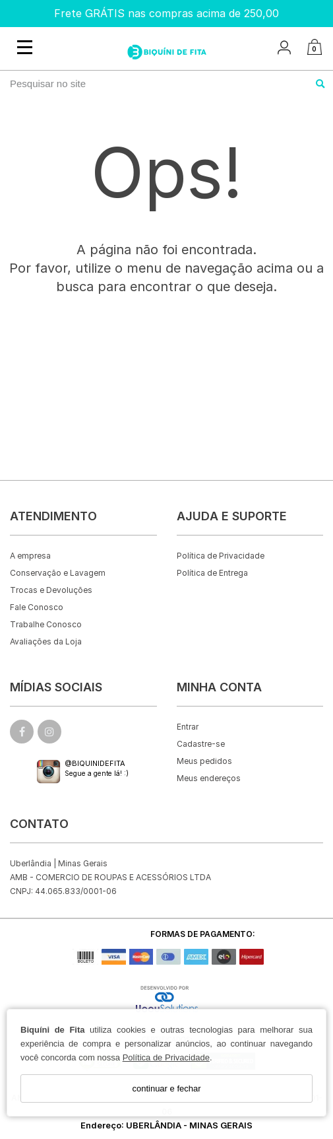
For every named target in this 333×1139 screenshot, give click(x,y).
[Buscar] (320, 84)
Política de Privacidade (166, 1057)
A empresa (30, 556)
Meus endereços (209, 778)
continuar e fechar (166, 1088)
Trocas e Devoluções (51, 590)
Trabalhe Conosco (46, 624)
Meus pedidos (204, 761)
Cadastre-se (201, 744)
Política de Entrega (212, 573)
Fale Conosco (36, 607)
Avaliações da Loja (46, 641)
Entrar (187, 727)
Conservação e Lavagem (58, 573)
